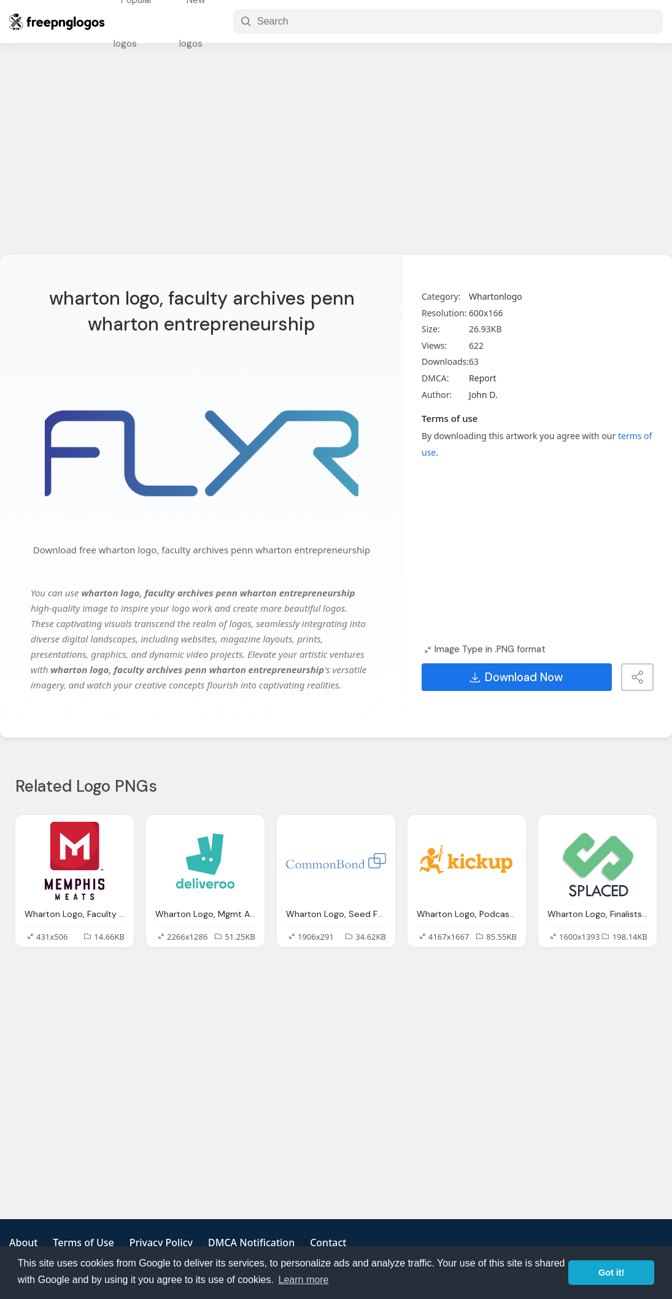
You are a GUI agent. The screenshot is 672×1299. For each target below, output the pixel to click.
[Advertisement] (336, 157)
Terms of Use (83, 1242)
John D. (483, 394)
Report (482, 378)
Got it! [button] (611, 1273)
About (23, 1242)
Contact (328, 1242)
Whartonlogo (495, 296)
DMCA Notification (251, 1242)
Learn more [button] (304, 1279)
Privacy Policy (161, 1242)
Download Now (516, 677)
